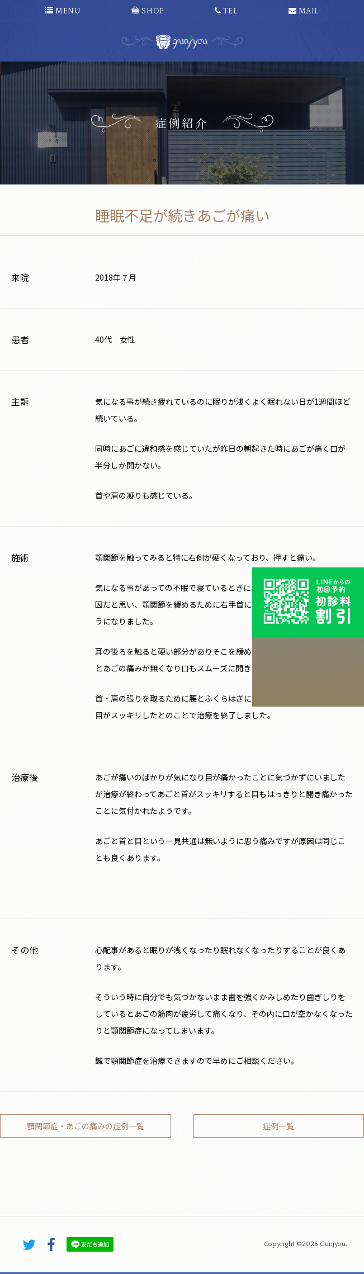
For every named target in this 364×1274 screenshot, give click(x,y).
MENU (63, 11)
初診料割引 (308, 602)
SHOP (147, 11)
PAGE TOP (182, 1208)
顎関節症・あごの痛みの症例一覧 (85, 1125)
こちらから (308, 672)
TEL (226, 11)
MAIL (304, 11)
